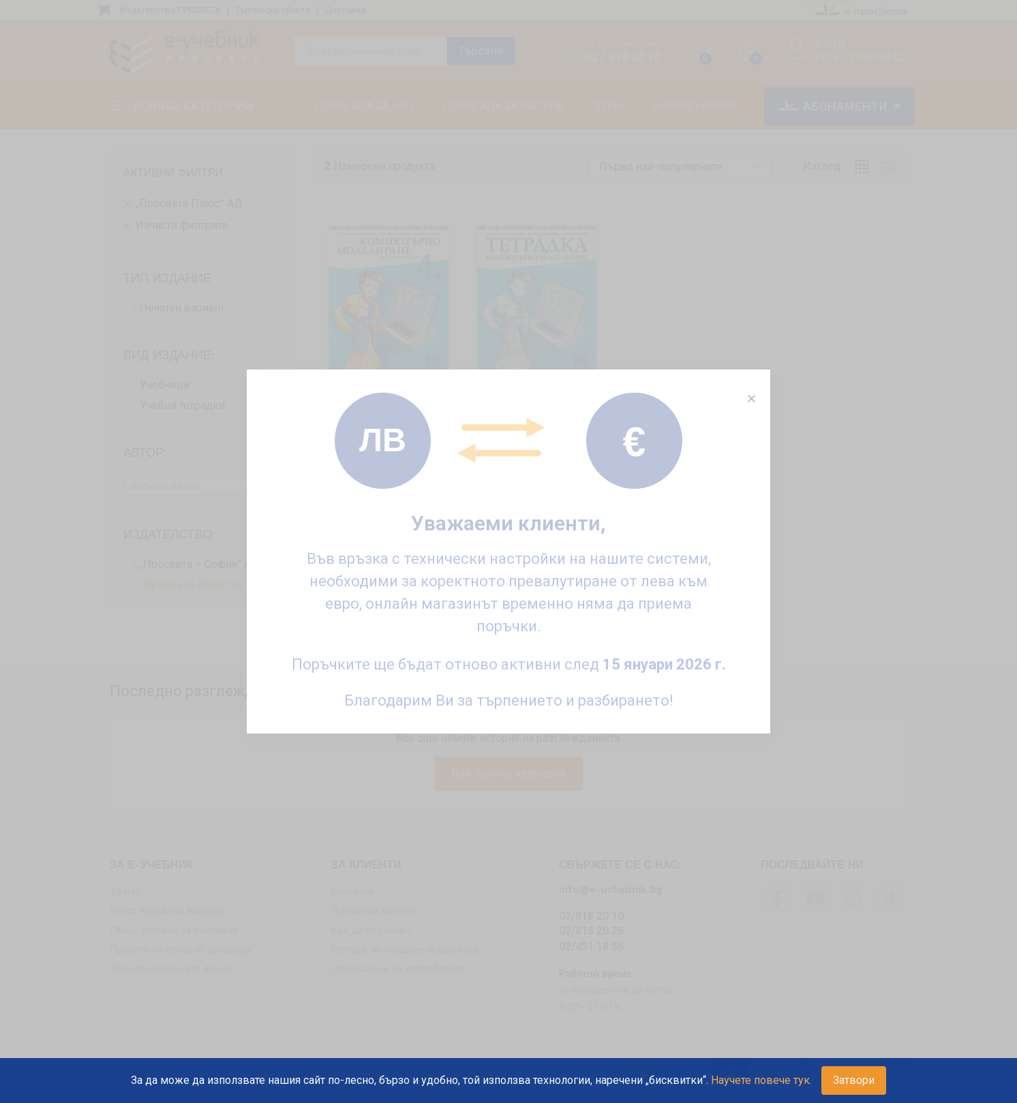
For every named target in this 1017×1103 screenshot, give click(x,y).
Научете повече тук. (761, 1080)
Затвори (854, 1080)
